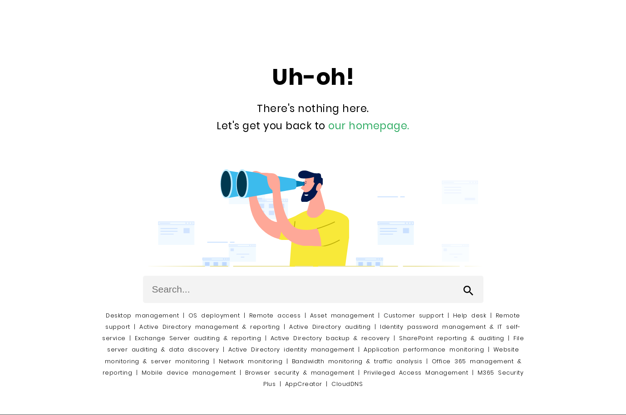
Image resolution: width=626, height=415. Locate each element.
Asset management (342, 315)
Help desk (470, 315)
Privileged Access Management (416, 372)
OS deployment (214, 315)
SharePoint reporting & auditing (451, 338)
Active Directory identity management (291, 349)
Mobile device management (189, 372)
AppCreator (303, 384)
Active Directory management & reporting (211, 327)
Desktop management (142, 315)
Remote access (275, 315)
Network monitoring (250, 361)
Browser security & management (300, 372)
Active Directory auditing (330, 327)
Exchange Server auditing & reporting (200, 338)
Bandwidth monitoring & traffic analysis (357, 361)
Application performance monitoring (424, 349)
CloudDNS (347, 384)
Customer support (414, 315)
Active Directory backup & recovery (330, 338)
